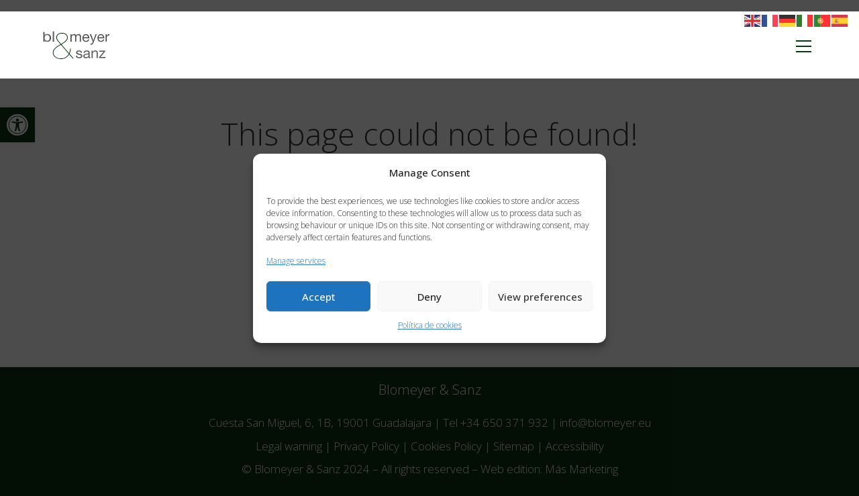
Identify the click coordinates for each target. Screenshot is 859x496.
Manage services (295, 260)
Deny (429, 296)
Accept (319, 296)
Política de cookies (430, 325)
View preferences (540, 296)
